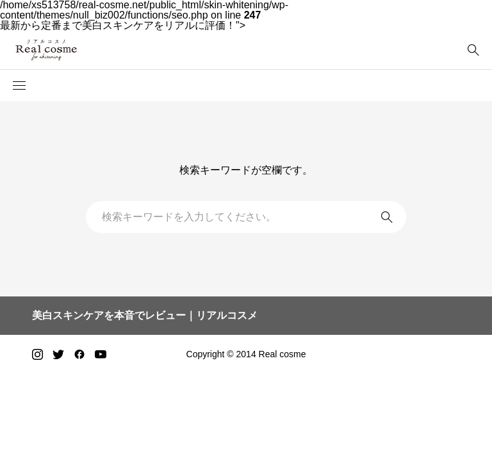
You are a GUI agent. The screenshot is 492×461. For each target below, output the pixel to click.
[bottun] (473, 50)
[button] (19, 86)
